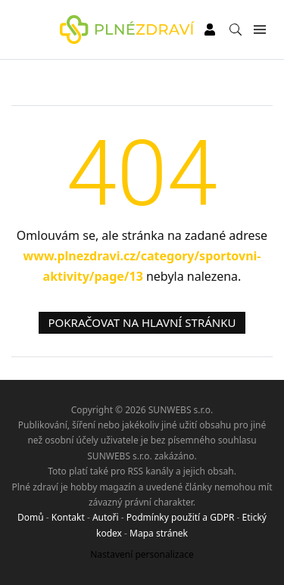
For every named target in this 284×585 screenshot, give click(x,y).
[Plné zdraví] (127, 29)
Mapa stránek (159, 533)
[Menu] (259, 30)
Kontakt (68, 517)
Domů (30, 517)
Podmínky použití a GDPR (180, 517)
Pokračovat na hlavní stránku (142, 322)
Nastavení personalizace (142, 554)
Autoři (105, 517)
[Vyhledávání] (235, 29)
